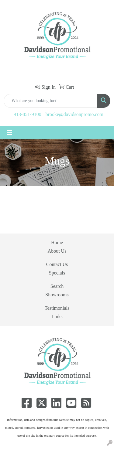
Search (57, 286)
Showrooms (56, 294)
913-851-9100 (27, 114)
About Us (57, 251)
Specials (57, 272)
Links (56, 316)
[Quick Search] (51, 101)
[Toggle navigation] (9, 132)
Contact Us (57, 264)
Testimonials (57, 308)
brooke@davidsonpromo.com (74, 114)
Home (57, 242)
